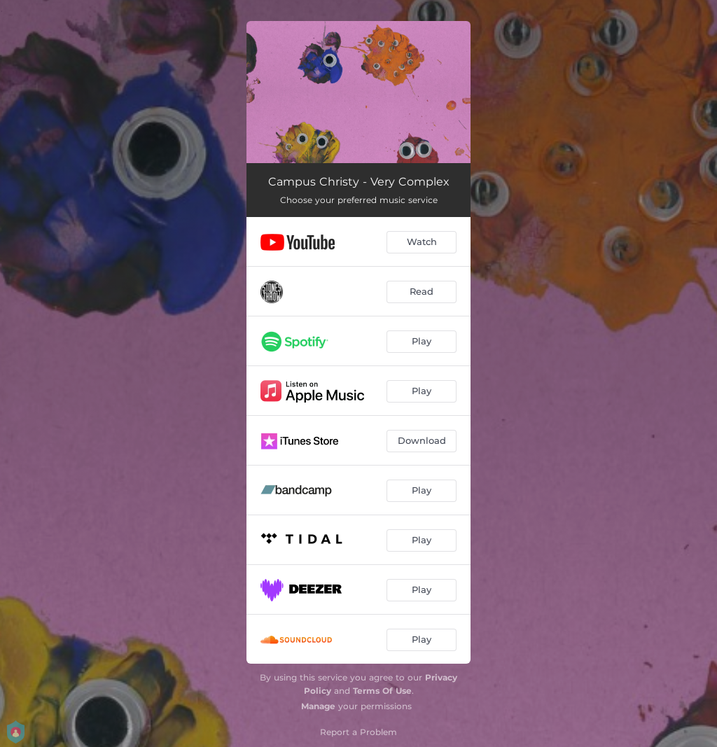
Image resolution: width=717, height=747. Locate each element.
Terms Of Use (382, 690)
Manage (318, 706)
